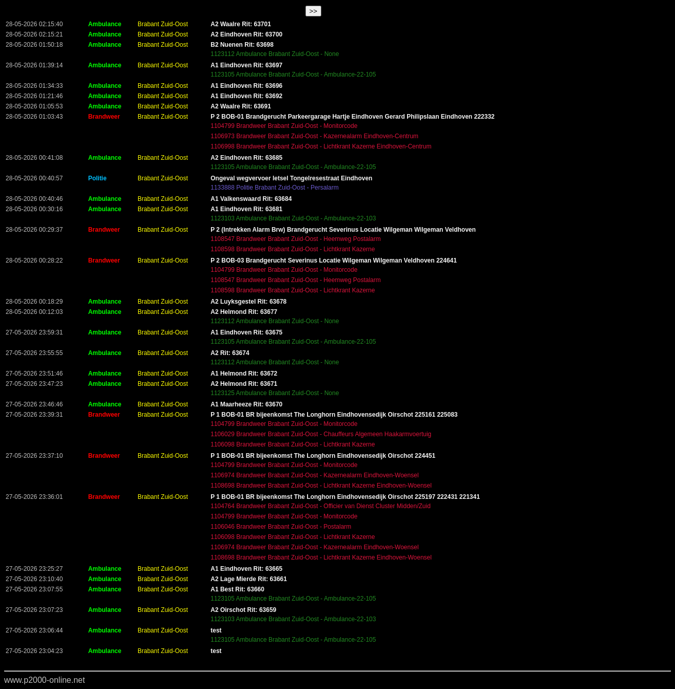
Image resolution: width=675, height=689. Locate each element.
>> (314, 11)
